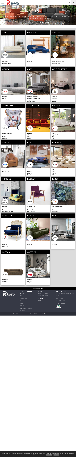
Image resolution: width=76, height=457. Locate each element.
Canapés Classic (56, 60)
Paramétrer (49, 454)
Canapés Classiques (32, 96)
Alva (28, 169)
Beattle (29, 138)
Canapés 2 (5, 61)
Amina (53, 138)
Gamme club (5, 169)
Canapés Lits (5, 65)
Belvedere (29, 174)
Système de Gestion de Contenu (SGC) (30, 313)
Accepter (56, 454)
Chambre (22, 305)
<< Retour (72, 27)
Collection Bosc (31, 206)
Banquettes (5, 279)
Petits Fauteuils (6, 100)
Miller (53, 174)
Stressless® (22, 293)
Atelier (39, 300)
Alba (53, 136)
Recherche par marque (43, 295)
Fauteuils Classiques (32, 208)
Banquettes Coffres (7, 133)
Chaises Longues (31, 283)
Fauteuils (29, 61)
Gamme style (5, 171)
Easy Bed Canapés (32, 100)
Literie (21, 307)
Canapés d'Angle (6, 63)
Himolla (21, 295)
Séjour (21, 303)
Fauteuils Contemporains (33, 209)
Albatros (29, 134)
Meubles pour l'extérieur (8, 211)
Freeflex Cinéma (31, 101)
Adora (53, 169)
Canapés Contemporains (33, 98)
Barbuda (29, 171)
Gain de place (23, 310)
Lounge (4, 98)
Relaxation (22, 302)
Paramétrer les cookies (61, 297)
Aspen (29, 136)
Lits (53, 100)
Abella (53, 133)
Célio (21, 297)
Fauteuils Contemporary (58, 65)
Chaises (4, 136)
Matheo (54, 173)
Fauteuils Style (31, 211)
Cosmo (54, 171)
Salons (3, 27)
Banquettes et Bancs (57, 206)
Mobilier (54, 101)
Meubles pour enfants (7, 209)
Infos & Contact (59, 298)
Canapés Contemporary (58, 61)
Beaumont (29, 173)
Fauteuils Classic (56, 63)
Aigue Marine (55, 134)
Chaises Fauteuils (6, 208)
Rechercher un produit (43, 293)
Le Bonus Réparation (60, 303)
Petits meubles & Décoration (26, 308)
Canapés (4, 60)
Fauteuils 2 (55, 211)
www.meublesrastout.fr (61, 300)
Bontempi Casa (23, 298)
